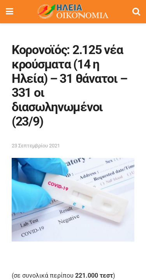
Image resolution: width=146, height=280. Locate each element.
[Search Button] (136, 11)
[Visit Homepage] (73, 11)
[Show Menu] (9, 11)
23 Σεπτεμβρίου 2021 (36, 146)
